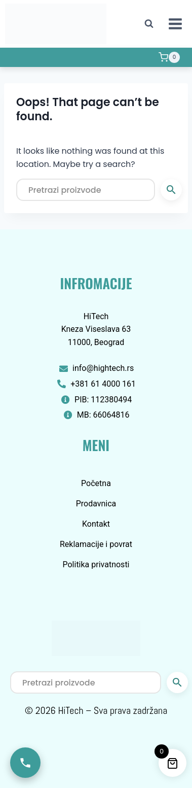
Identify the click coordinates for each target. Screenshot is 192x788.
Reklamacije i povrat (96, 544)
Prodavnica (96, 503)
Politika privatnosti (95, 564)
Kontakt (96, 524)
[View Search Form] (149, 24)
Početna (96, 483)
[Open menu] (175, 23)
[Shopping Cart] (169, 57)
